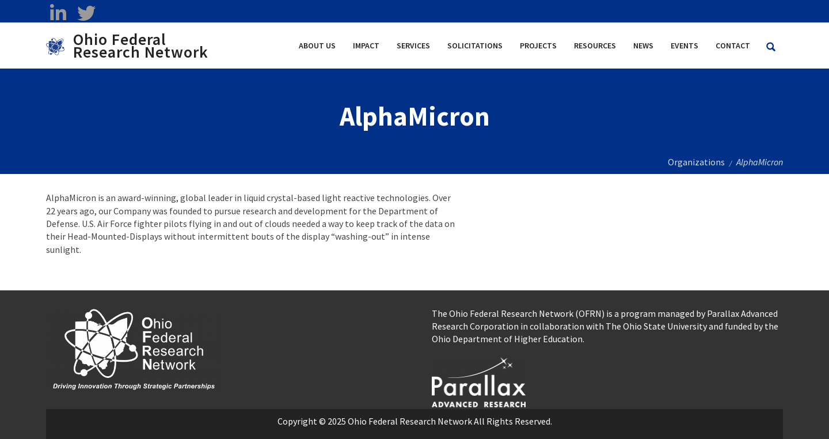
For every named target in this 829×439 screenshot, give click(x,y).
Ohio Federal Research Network (140, 45)
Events (684, 45)
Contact (733, 45)
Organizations (696, 162)
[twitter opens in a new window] (86, 13)
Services (413, 45)
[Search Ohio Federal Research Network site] (771, 47)
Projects (538, 45)
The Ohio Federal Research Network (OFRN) (518, 313)
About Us (317, 45)
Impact (366, 45)
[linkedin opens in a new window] (58, 13)
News (643, 45)
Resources (595, 45)
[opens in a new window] (479, 381)
